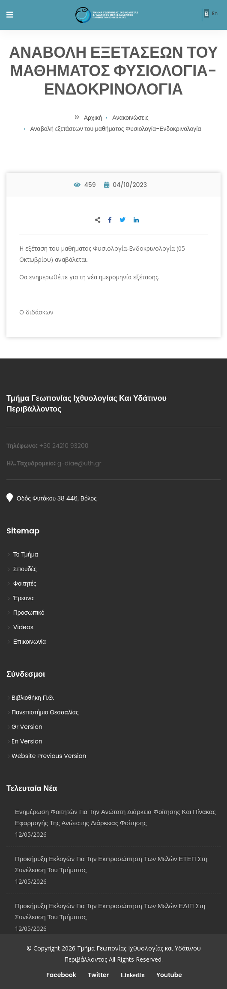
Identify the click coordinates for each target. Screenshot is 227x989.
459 (85, 185)
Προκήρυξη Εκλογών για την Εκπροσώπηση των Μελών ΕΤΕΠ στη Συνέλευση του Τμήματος (111, 864)
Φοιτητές (21, 583)
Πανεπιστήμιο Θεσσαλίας (42, 712)
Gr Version (24, 727)
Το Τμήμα (22, 554)
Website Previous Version (46, 756)
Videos (19, 627)
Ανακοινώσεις (130, 117)
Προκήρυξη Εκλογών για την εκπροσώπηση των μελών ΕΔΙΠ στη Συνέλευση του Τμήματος (110, 911)
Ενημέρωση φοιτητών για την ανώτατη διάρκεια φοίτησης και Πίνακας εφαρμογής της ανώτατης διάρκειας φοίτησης (115, 817)
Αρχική (88, 117)
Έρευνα (20, 598)
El (206, 13)
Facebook (60, 975)
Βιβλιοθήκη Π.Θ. (30, 697)
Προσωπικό (25, 612)
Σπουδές (21, 569)
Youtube (168, 975)
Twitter (98, 975)
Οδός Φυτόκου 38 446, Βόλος (51, 498)
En (215, 13)
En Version (24, 741)
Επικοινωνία (26, 641)
